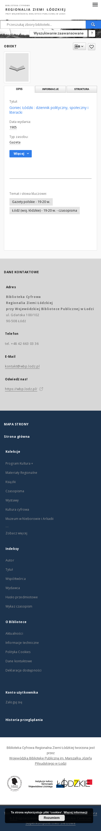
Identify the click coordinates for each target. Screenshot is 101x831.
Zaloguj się (14, 702)
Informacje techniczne (22, 642)
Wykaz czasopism (19, 606)
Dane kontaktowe (19, 661)
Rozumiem (52, 818)
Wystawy (12, 500)
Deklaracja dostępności (23, 670)
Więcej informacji (75, 812)
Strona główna (17, 436)
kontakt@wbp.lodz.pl (22, 366)
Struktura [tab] (81, 89)
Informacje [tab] (50, 89)
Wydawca (13, 588)
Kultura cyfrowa (17, 509)
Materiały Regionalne (21, 472)
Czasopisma (15, 491)
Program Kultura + (19, 463)
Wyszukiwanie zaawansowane (58, 33)
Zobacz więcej (16, 533)
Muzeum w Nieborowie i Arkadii (30, 518)
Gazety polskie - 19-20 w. (31, 202)
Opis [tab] (19, 89)
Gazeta (14, 142)
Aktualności (14, 633)
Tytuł (9, 569)
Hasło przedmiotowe (22, 597)
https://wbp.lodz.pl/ (21, 389)
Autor (10, 560)
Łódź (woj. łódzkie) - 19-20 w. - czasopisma (44, 210)
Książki (11, 482)
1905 (13, 127)
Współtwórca (16, 578)
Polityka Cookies (18, 652)
